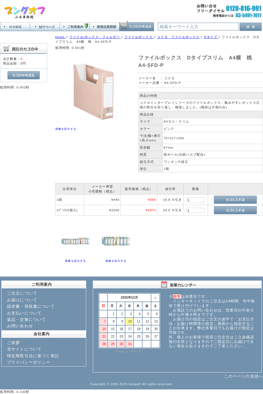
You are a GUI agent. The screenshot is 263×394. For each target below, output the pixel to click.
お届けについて (22, 300)
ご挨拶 (13, 342)
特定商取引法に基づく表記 (33, 355)
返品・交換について (26, 319)
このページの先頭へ (243, 376)
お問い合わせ (20, 326)
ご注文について (22, 293)
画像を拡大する (65, 128)
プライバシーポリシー (28, 362)
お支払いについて (24, 313)
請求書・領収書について (31, 306)
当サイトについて (24, 349)
